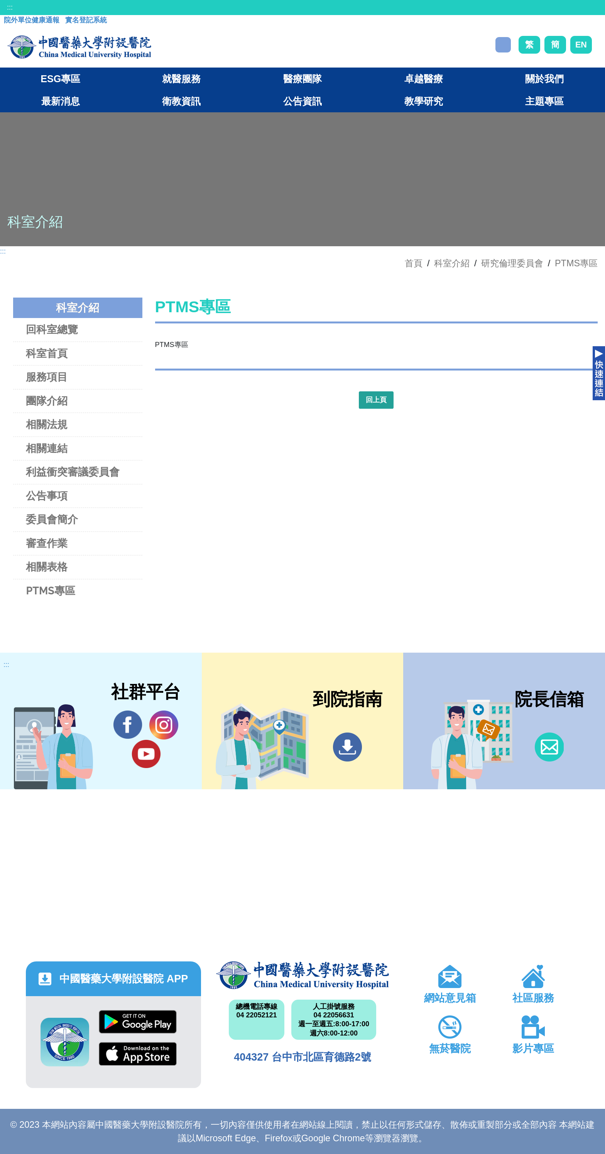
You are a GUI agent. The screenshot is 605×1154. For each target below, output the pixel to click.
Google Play (138, 1022)
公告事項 (47, 496)
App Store (138, 1054)
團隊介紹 (47, 401)
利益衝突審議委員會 (73, 472)
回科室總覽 (52, 329)
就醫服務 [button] (181, 78)
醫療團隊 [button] (302, 78)
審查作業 (47, 543)
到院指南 (347, 747)
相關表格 (47, 567)
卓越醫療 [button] (423, 78)
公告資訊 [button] (302, 101)
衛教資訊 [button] (181, 101)
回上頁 (376, 400)
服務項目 (47, 377)
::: (10, 7)
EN (581, 44)
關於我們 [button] (544, 78)
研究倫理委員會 (512, 263)
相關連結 (47, 448)
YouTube (146, 753)
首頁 (413, 263)
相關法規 (47, 424)
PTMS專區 (576, 263)
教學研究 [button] (423, 101)
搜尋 (503, 44)
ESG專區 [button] (60, 78)
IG (163, 725)
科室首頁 (47, 353)
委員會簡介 (52, 519)
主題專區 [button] (544, 101)
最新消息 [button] (60, 101)
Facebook (127, 725)
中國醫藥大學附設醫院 (302, 975)
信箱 (549, 747)
